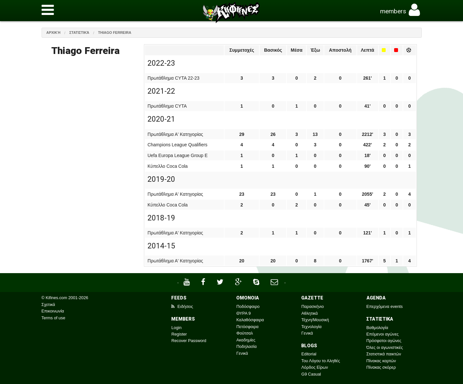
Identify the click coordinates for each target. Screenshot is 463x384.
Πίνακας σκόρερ (381, 367)
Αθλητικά (309, 313)
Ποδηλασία (246, 346)
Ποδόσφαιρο (247, 306)
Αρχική (53, 32)
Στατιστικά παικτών (384, 353)
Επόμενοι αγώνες (383, 334)
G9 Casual (311, 374)
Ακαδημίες (245, 340)
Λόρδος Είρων (314, 367)
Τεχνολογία (311, 326)
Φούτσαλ (244, 333)
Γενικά (242, 353)
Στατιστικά (79, 32)
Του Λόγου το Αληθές (320, 360)
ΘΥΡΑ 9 (243, 313)
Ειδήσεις (182, 306)
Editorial (308, 353)
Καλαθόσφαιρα (250, 319)
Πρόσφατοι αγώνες (384, 340)
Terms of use (53, 317)
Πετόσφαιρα (247, 326)
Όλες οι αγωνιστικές (385, 347)
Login (176, 327)
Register (179, 334)
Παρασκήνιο (312, 306)
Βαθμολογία (377, 327)
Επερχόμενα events (385, 306)
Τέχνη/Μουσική (315, 319)
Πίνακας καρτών (381, 360)
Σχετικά (48, 304)
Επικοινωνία (53, 311)
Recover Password (188, 340)
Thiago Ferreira (114, 32)
